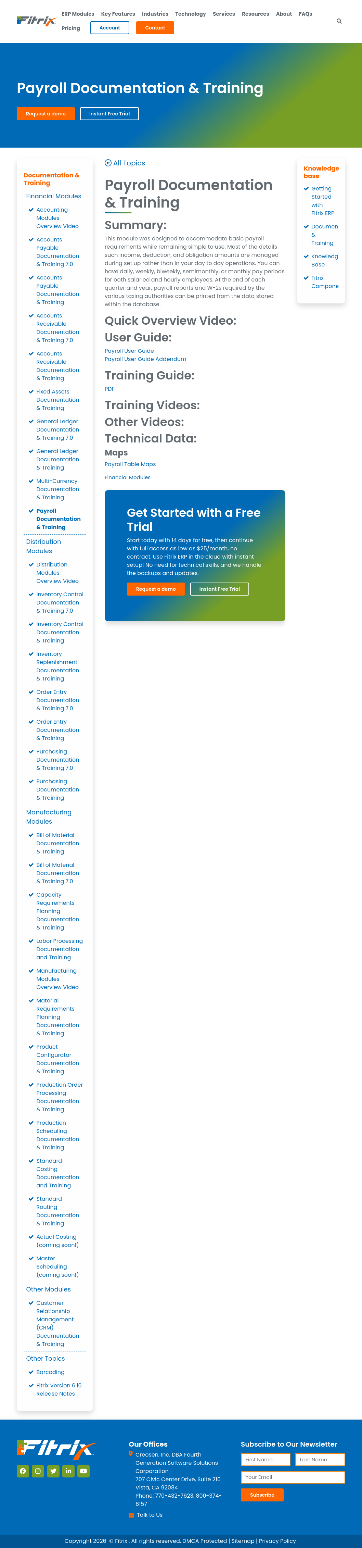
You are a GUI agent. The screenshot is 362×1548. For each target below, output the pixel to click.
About (285, 13)
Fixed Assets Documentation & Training (58, 400)
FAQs (306, 13)
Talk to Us (150, 1515)
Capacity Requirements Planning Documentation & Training (58, 911)
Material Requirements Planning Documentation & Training (58, 1017)
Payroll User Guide (129, 351)
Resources (256, 13)
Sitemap (243, 1541)
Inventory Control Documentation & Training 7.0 (60, 603)
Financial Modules (53, 196)
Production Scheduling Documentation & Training (58, 1135)
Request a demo (46, 114)
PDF (110, 389)
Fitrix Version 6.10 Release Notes (59, 1390)
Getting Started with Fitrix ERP (322, 201)
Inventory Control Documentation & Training (60, 633)
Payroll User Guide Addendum (145, 359)
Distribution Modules (43, 546)
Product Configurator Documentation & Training (58, 1059)
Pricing (71, 28)
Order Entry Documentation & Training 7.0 (58, 700)
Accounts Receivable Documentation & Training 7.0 (58, 328)
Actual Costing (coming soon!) (58, 1241)
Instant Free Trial (109, 114)
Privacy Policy (277, 1541)
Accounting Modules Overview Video (58, 218)
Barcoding (51, 1372)
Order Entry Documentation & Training (58, 730)
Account (110, 28)
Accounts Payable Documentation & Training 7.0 (58, 252)
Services (225, 13)
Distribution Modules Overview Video (58, 573)
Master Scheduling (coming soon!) (58, 1267)
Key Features (118, 13)
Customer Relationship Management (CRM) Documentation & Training (58, 1323)
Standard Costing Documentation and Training (58, 1173)
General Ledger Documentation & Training (58, 460)
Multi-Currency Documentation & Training (58, 489)
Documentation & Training (52, 179)
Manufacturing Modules (49, 817)
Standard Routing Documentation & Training (58, 1211)
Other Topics (45, 1358)
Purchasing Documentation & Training (58, 790)
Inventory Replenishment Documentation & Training (58, 666)
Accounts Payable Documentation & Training (58, 290)
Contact (155, 28)
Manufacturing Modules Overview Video (58, 979)
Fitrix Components (324, 282)
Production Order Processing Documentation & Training (60, 1097)
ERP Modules (78, 13)
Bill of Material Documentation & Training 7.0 (58, 873)
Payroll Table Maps (130, 465)
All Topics (129, 163)
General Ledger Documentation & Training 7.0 (58, 430)
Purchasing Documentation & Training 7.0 (58, 760)
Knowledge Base (324, 261)
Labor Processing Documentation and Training (60, 949)
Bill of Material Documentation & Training (58, 844)
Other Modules (48, 1289)
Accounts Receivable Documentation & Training (58, 366)
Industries (155, 13)
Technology (191, 13)
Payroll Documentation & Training (59, 519)
